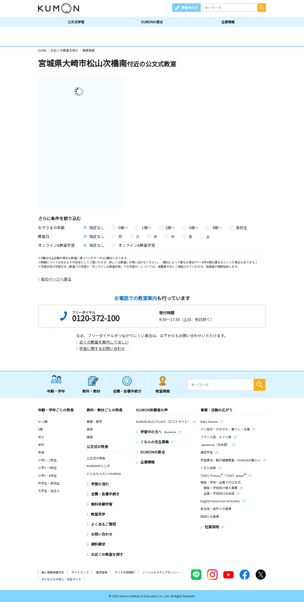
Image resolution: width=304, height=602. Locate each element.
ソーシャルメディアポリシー (160, 572)
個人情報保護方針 (52, 572)
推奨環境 (101, 572)
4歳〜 (217, 227)
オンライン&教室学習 (136, 245)
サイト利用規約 (125, 572)
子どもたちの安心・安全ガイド (61, 579)
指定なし (96, 227)
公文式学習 (76, 22)
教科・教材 (91, 391)
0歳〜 (123, 227)
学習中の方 (189, 7)
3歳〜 (194, 227)
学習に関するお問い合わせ (102, 348)
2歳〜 (170, 227)
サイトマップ (80, 572)
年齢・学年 (56, 391)
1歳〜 (147, 227)
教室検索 (163, 391)
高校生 (241, 227)
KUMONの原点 (152, 22)
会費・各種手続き (127, 391)
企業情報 (228, 22)
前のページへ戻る (56, 278)
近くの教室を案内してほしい (104, 342)
